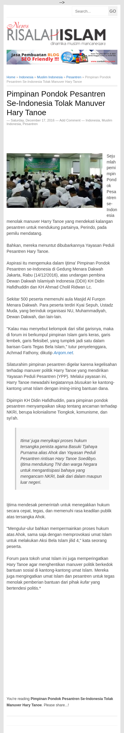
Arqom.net (63, 352)
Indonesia (93, 120)
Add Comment (70, 120)
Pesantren (30, 124)
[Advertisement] (65, 137)
